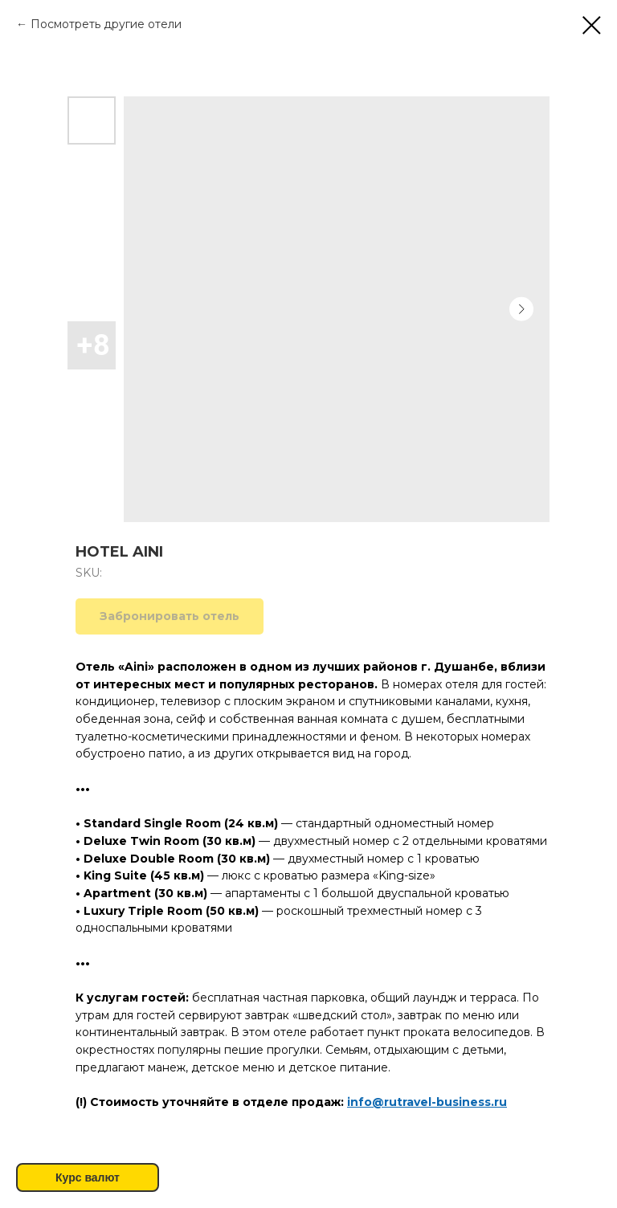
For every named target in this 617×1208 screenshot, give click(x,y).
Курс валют (87, 1177)
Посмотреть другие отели (106, 24)
